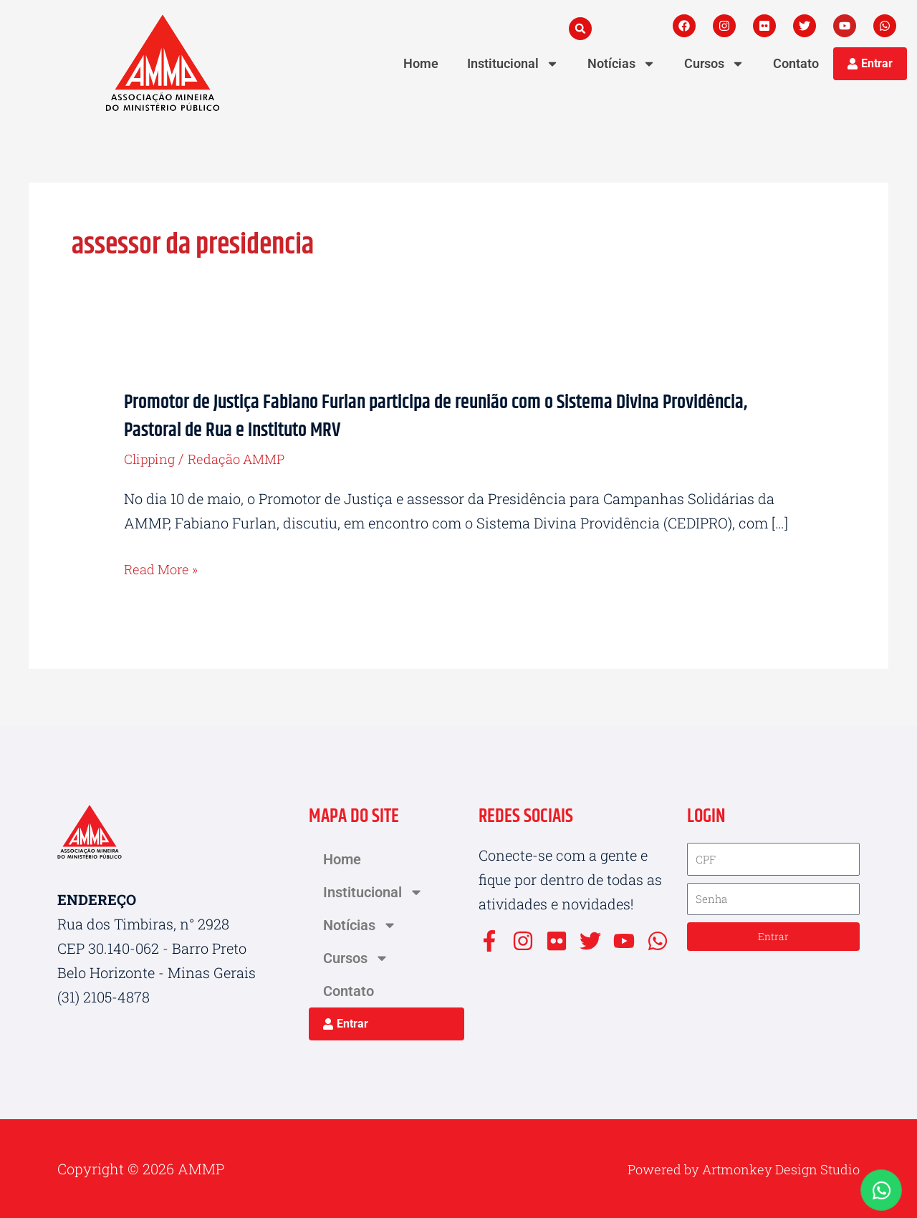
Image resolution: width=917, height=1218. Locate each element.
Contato (796, 63)
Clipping (152, 458)
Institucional (513, 63)
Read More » (164, 568)
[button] (580, 28)
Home (420, 63)
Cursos (714, 63)
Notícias (621, 63)
